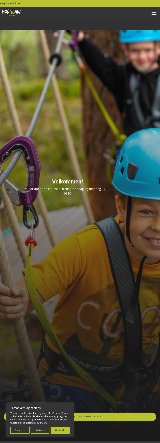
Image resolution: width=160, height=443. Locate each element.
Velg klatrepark (10, 3)
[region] (40, 420)
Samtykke (20, 430)
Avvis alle (40, 430)
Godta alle (60, 430)
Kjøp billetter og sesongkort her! (81, 416)
